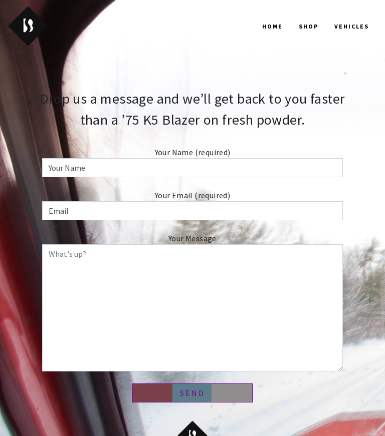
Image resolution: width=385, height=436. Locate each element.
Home (272, 26)
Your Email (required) (192, 205)
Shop (308, 26)
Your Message (192, 302)
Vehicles (351, 26)
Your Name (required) (192, 162)
